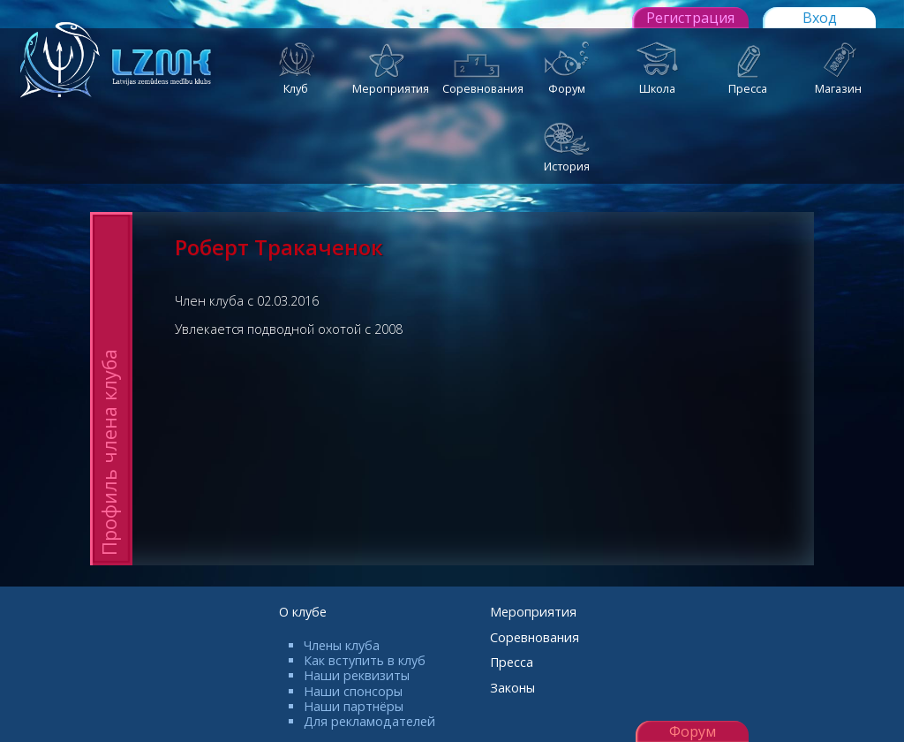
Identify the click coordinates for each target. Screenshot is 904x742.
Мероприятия (533, 611)
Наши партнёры (353, 706)
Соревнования (534, 637)
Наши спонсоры (353, 691)
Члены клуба (342, 645)
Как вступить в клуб (365, 660)
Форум (692, 731)
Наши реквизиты (357, 675)
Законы (512, 687)
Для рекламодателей (369, 721)
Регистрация (690, 17)
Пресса (511, 662)
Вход (819, 17)
